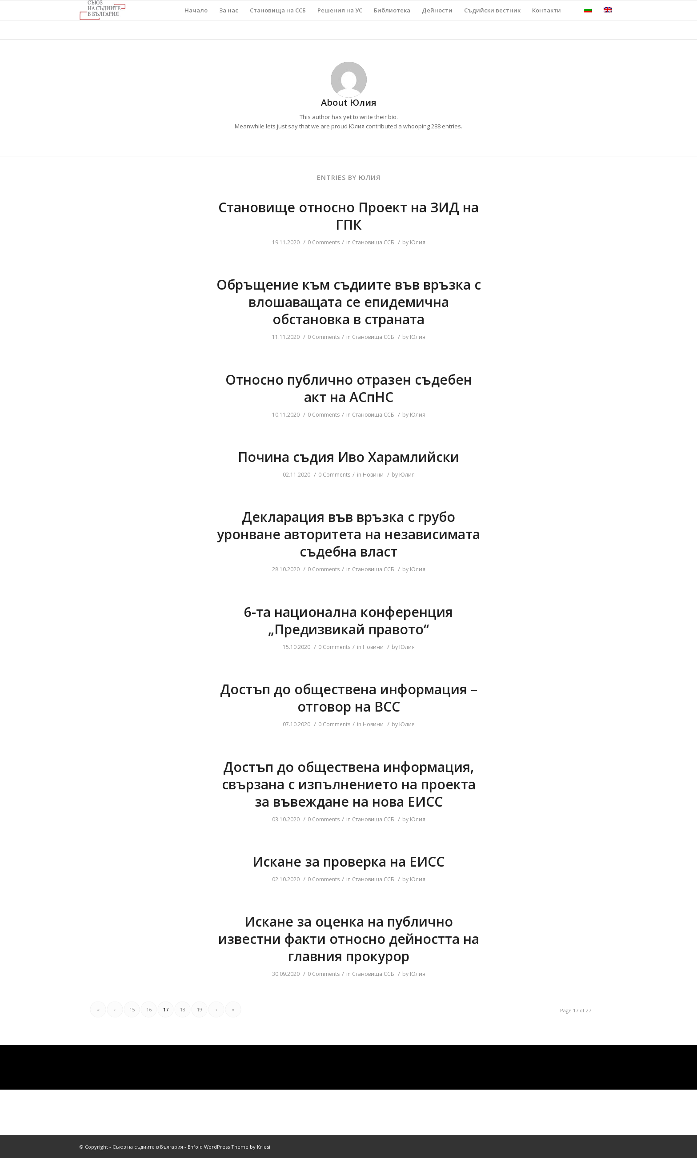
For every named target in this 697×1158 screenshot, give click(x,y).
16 (149, 1009)
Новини (373, 474)
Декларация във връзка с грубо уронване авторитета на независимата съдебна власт (348, 534)
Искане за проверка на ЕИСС (348, 861)
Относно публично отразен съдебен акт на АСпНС (348, 388)
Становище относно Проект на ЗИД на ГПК (348, 216)
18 (182, 1009)
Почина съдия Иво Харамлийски (348, 457)
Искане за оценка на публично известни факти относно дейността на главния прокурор (348, 938)
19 (199, 1009)
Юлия (417, 242)
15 (132, 1009)
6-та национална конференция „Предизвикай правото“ (348, 620)
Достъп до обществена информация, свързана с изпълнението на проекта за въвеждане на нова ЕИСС (349, 784)
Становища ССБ (373, 242)
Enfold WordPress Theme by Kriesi (229, 1146)
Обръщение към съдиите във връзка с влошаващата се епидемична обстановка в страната (348, 301)
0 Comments (324, 242)
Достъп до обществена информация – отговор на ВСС (348, 698)
